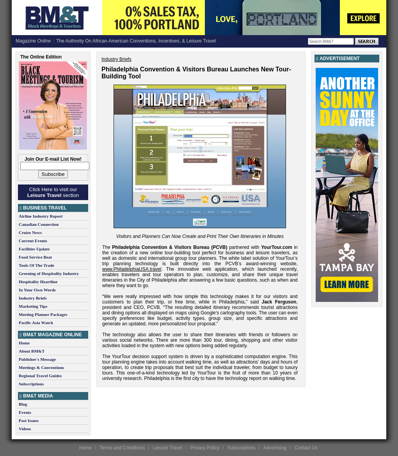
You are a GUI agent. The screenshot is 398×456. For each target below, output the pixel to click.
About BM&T (31, 351)
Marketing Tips (33, 306)
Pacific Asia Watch (36, 322)
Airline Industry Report (40, 216)
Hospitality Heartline (38, 281)
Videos (25, 428)
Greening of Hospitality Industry (49, 273)
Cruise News (30, 232)
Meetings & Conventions (41, 367)
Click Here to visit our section (53, 192)
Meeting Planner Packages (43, 314)
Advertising (274, 448)
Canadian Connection (39, 224)
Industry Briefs (33, 298)
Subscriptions (31, 383)
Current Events (33, 240)
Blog (23, 404)
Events (25, 412)
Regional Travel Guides (40, 375)
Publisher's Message (37, 359)
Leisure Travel (167, 448)
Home (24, 343)
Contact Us (306, 448)
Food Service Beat (35, 257)
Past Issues (29, 420)
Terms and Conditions (122, 448)
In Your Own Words (37, 289)
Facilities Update (34, 249)
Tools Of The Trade (36, 265)
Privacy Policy (204, 448)
